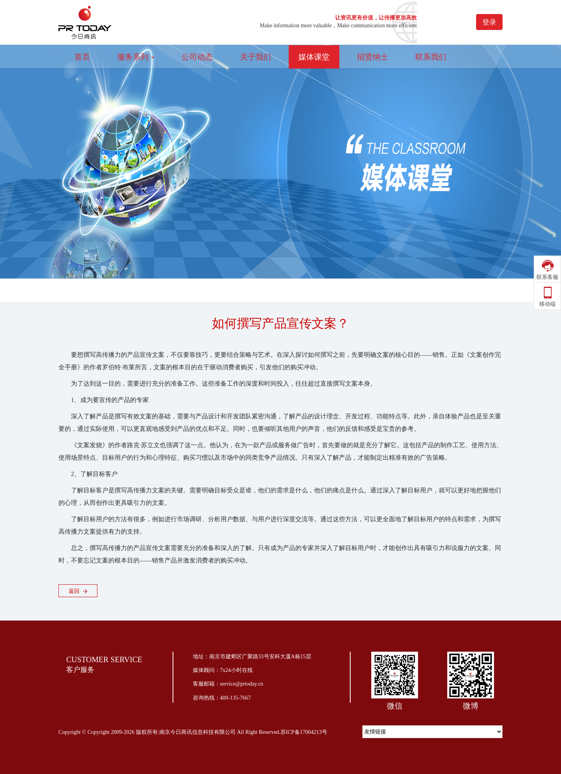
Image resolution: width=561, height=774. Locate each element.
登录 (489, 22)
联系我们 (430, 57)
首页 (82, 57)
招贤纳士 (372, 57)
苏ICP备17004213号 (303, 732)
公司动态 (197, 57)
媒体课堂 (314, 57)
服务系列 (135, 57)
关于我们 (255, 57)
